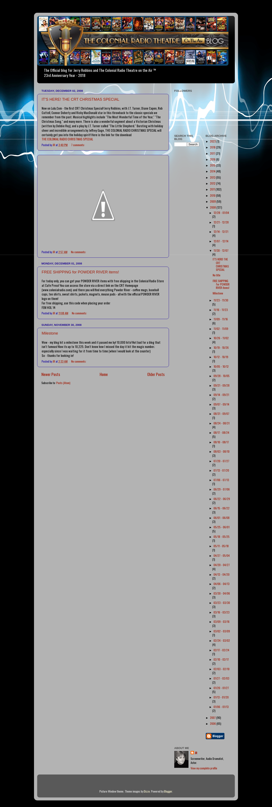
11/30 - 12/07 (221, 250)
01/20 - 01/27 (221, 688)
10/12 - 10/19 (221, 357)
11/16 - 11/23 (221, 310)
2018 (213, 147)
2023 (213, 141)
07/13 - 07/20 (221, 470)
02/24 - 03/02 (222, 640)
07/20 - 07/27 (221, 461)
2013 (213, 177)
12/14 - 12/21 (221, 231)
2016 (213, 159)
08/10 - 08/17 (221, 442)
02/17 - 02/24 (221, 650)
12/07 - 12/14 (221, 241)
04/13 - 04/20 (222, 574)
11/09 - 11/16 (221, 319)
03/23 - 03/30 (222, 603)
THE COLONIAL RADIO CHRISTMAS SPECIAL (67, 139)
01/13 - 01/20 (221, 697)
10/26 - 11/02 (221, 338)
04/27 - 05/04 (222, 555)
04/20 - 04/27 (222, 565)
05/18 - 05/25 (222, 536)
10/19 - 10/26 (221, 347)
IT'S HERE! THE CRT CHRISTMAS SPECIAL (80, 99)
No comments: (79, 252)
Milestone (50, 333)
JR (196, 753)
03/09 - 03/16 (222, 621)
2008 (213, 207)
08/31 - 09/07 (221, 413)
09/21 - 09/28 (222, 385)
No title (216, 275)
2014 (213, 171)
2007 (213, 717)
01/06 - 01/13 (221, 707)
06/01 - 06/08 (222, 518)
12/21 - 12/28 (221, 222)
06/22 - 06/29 (222, 499)
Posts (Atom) (63, 383)
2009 (213, 201)
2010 (213, 195)
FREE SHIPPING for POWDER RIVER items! (80, 272)
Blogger (168, 791)
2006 (213, 723)
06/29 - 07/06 (222, 489)
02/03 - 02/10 (222, 669)
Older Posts (156, 374)
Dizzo (147, 791)
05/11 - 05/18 (221, 546)
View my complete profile (204, 768)
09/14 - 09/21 (221, 395)
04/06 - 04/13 (222, 584)
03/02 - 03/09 (222, 631)
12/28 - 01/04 (221, 213)
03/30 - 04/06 (222, 593)
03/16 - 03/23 (222, 612)
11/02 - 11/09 (221, 328)
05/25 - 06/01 (222, 527)
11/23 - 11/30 (221, 300)
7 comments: (78, 145)
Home (104, 374)
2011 (213, 189)
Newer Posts (50, 374)
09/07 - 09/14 (221, 404)
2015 (213, 165)
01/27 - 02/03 (221, 678)
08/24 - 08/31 (222, 423)
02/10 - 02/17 (221, 659)
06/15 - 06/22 (222, 508)
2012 (213, 183)
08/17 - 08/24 (221, 432)
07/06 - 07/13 (221, 480)
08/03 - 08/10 (222, 451)
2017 (213, 153)
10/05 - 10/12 (221, 366)
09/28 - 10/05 (222, 376)
